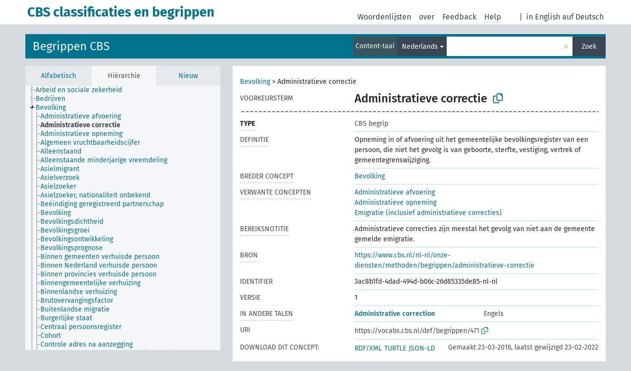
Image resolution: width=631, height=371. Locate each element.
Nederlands (420, 46)
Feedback (459, 16)
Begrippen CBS (71, 46)
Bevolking (255, 82)
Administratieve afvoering (395, 192)
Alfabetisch (58, 76)
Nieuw (188, 76)
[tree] (122, 218)
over (426, 16)
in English (543, 16)
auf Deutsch (583, 16)
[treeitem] (83, 90)
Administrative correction (395, 314)
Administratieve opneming (395, 202)
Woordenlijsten (384, 16)
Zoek (589, 46)
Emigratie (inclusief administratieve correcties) (428, 213)
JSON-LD (422, 348)
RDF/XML (368, 348)
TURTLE (395, 348)
